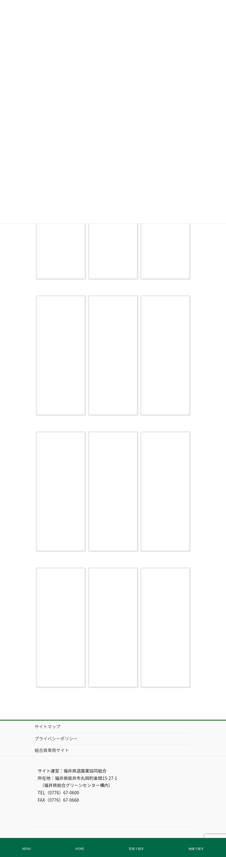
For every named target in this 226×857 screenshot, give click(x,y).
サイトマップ (48, 726)
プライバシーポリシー (56, 738)
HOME (79, 849)
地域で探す (196, 849)
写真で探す (136, 849)
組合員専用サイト (52, 750)
